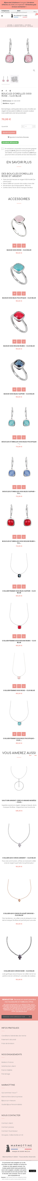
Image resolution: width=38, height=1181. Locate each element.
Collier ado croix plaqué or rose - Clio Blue (19, 914)
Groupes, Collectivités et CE (12, 1135)
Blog (35, 12)
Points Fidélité (7, 1070)
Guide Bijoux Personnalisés (12, 1104)
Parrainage (6, 1074)
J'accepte (32, 1171)
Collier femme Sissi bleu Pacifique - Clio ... (19, 739)
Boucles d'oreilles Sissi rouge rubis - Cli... (19, 542)
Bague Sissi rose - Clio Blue (19, 250)
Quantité (5, 126)
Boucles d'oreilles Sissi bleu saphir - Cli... (19, 492)
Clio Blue (30, 188)
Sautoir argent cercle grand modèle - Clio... (19, 801)
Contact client (7, 1123)
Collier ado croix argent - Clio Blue (19, 858)
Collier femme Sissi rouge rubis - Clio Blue (19, 641)
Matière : (6, 103)
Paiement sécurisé (9, 1039)
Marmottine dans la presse (12, 1096)
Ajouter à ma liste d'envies (18, 137)
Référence (7, 101)
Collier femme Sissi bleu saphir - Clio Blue (19, 592)
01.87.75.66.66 (5, 12)
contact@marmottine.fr (19, 12)
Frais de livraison (8, 1043)
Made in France (7, 1062)
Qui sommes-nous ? (9, 1093)
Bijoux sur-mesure (9, 1100)
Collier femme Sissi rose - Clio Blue (19, 690)
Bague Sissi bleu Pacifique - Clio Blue (19, 298)
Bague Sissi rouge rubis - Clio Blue (19, 346)
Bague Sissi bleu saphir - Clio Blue (19, 394)
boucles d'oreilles (27, 109)
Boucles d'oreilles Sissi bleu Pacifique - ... (19, 442)
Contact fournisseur (10, 1131)
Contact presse (8, 1127)
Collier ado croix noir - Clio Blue (19, 971)
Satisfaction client (9, 1066)
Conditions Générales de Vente (14, 1036)
